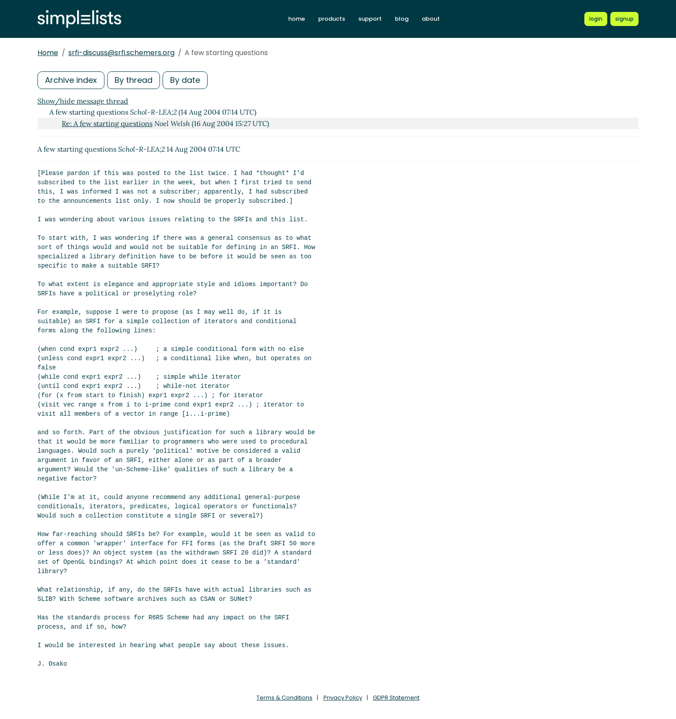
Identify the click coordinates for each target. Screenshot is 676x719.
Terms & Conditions (284, 697)
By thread (133, 80)
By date (185, 80)
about (431, 19)
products (331, 19)
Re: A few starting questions (107, 123)
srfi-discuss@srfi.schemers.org (121, 53)
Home (47, 53)
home (296, 19)
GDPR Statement (396, 697)
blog (402, 19)
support (370, 19)
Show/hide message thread (82, 101)
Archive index (71, 80)
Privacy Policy (342, 697)
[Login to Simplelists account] (595, 19)
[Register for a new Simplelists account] (624, 19)
